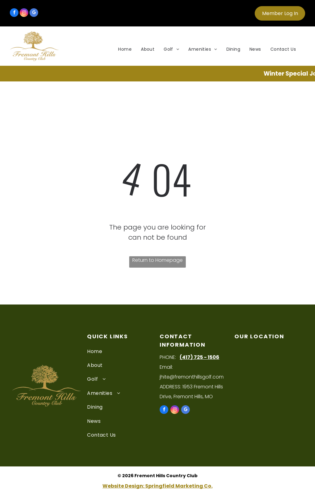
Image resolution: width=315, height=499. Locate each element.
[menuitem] (125, 49)
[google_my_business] (34, 13)
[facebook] (14, 13)
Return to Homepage (157, 260)
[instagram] (24, 13)
